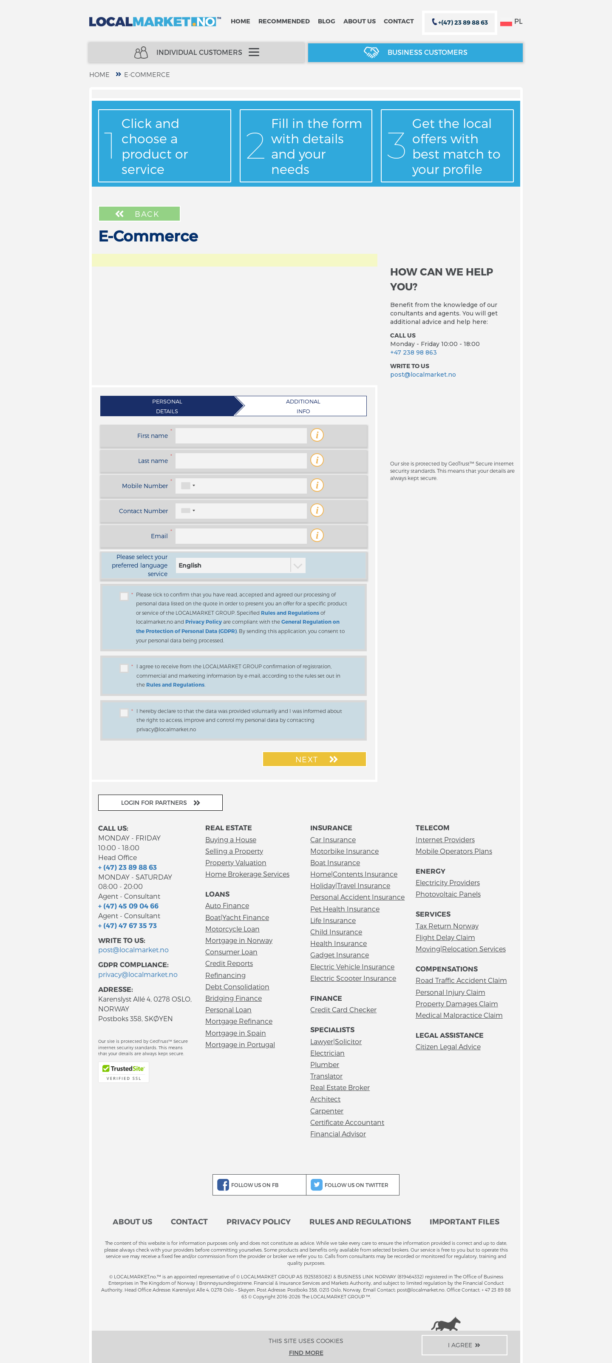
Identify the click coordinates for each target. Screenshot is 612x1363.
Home (240, 21)
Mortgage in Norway (238, 940)
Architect (325, 1099)
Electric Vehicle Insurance (352, 967)
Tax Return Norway (447, 926)
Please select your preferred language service (139, 565)
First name (152, 435)
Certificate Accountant (347, 1122)
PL (511, 22)
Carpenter (326, 1111)
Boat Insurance (335, 862)
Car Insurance (333, 839)
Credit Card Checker (343, 1009)
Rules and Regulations (290, 613)
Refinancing (225, 975)
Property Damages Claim (457, 1004)
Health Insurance (338, 943)
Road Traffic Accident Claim (461, 980)
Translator (326, 1076)
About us (359, 21)
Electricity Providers (448, 882)
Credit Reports (229, 963)
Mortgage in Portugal (240, 1044)
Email (159, 536)
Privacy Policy (203, 622)
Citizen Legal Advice (448, 1046)
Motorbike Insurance (344, 851)
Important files (464, 1221)
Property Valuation (235, 862)
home (99, 74)
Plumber (324, 1064)
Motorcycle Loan (232, 929)
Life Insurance (333, 920)
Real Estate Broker (340, 1087)
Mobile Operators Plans (454, 851)
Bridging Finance (233, 998)
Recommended (284, 21)
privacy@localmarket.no (138, 974)
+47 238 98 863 (413, 352)
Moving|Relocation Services (461, 949)
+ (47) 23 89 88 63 (127, 867)
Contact (399, 21)
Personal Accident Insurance (357, 897)
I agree (465, 1345)
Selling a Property (234, 851)
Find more (306, 1352)
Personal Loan (228, 1009)
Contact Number (143, 510)
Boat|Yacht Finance (237, 917)
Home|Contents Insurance (353, 874)
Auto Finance (227, 905)
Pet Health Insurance (345, 909)
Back (136, 214)
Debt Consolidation (237, 986)
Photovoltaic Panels (448, 894)
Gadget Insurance (339, 955)
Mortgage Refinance (238, 1021)
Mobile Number (145, 485)
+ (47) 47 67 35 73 (127, 925)
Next (317, 759)
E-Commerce (147, 74)
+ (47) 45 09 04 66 (128, 906)
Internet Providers (445, 839)
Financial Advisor (338, 1134)
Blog (326, 21)
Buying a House (230, 839)
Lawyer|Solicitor (336, 1041)
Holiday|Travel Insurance (350, 885)
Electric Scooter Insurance (353, 978)
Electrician (327, 1053)
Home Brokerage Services (247, 874)
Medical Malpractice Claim (459, 1015)
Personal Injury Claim (450, 992)
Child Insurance (336, 932)
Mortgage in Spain (235, 1033)
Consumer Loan (231, 952)
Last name (153, 460)
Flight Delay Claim (445, 937)
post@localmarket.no (423, 374)
